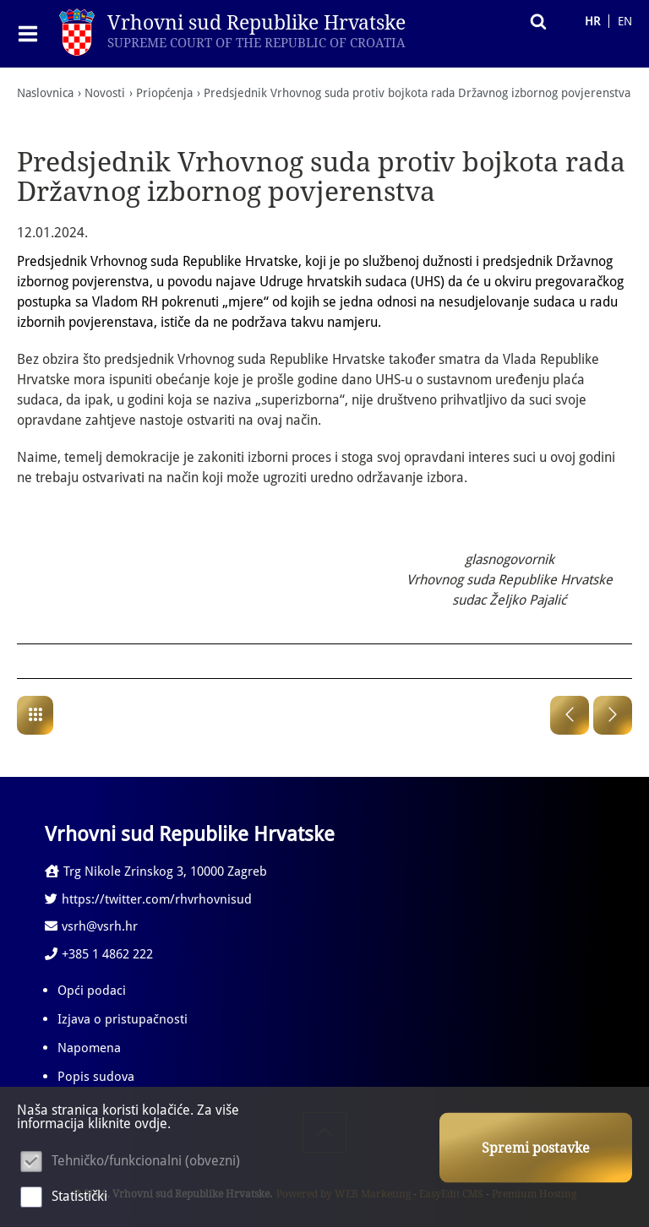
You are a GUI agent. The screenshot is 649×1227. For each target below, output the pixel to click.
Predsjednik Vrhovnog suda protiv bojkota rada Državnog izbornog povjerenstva (417, 93)
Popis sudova (95, 1077)
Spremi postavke (536, 1148)
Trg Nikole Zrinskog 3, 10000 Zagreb (156, 872)
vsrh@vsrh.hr (91, 927)
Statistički (79, 1196)
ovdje (150, 1124)
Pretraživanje (534, 21)
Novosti (105, 93)
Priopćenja (164, 93)
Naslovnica (45, 93)
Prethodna (569, 716)
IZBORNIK (31, 34)
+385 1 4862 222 (99, 955)
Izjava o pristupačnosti (122, 1020)
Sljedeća (612, 716)
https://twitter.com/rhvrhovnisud (148, 900)
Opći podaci (91, 991)
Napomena (89, 1048)
